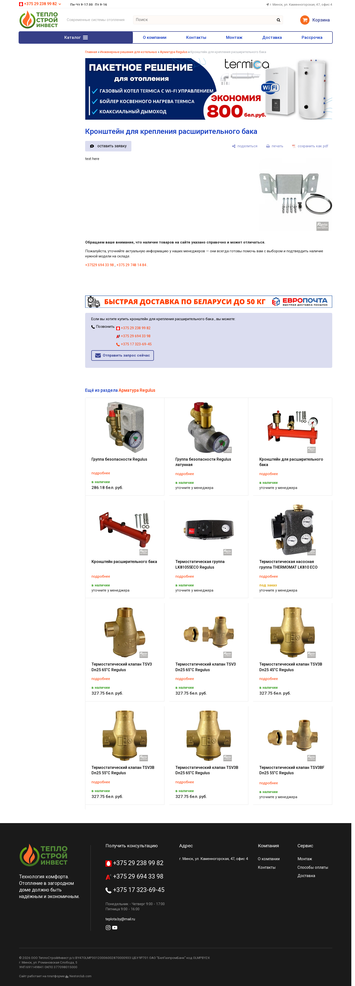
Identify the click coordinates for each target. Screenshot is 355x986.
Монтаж (204, 37)
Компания (268, 845)
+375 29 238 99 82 (40, 3)
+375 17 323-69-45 (133, 344)
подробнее (101, 473)
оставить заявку (111, 146)
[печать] (274, 146)
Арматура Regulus (173, 52)
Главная (91, 52)
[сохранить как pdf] (310, 146)
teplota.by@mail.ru (120, 919)
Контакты (154, 37)
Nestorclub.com (80, 976)
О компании (100, 37)
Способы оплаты (313, 867)
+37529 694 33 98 (99, 265)
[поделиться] (244, 146)
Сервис (305, 845)
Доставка (254, 37)
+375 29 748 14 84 (131, 265)
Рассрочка (306, 37)
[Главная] (38, 28)
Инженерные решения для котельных (128, 52)
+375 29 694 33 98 (133, 336)
